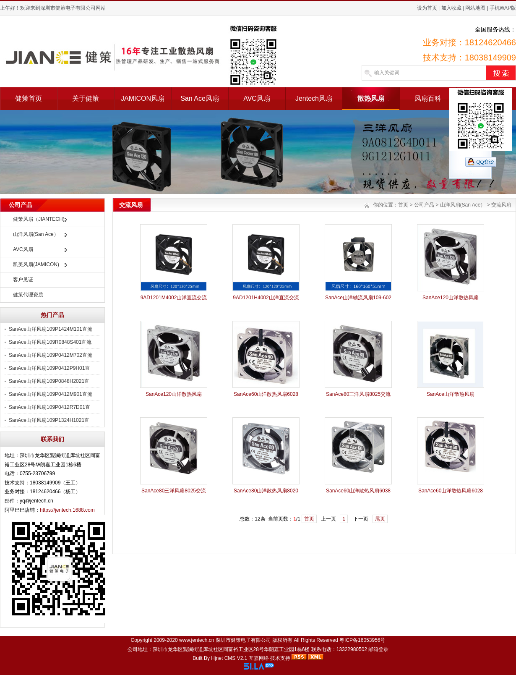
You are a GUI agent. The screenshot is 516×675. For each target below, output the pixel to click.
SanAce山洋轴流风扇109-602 (358, 298)
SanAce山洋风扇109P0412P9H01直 (49, 368)
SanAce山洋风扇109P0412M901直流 (50, 394)
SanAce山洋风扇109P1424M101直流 (50, 329)
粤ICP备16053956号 (362, 640)
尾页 (380, 519)
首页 (403, 205)
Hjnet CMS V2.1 (229, 658)
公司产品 (424, 205)
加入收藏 (451, 8)
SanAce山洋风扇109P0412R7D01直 (49, 407)
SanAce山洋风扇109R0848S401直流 (50, 342)
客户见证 (23, 280)
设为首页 (427, 8)
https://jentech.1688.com (67, 510)
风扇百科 (427, 98)
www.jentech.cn (196, 640)
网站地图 (475, 8)
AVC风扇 (256, 98)
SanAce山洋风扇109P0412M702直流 (50, 355)
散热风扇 (370, 98)
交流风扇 (501, 205)
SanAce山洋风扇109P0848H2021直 (49, 381)
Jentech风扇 (313, 98)
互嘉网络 (259, 658)
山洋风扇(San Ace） (36, 234)
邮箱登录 (378, 649)
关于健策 (85, 98)
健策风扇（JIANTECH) (39, 219)
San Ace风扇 (199, 98)
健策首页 (28, 98)
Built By (202, 658)
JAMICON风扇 (142, 98)
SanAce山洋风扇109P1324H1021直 (49, 420)
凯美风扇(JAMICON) (36, 264)
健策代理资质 (28, 295)
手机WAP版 (503, 8)
